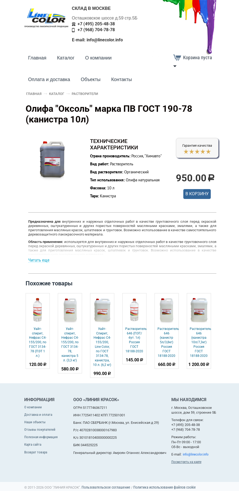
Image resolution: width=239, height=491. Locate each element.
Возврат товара (35, 452)
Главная (37, 58)
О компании (98, 58)
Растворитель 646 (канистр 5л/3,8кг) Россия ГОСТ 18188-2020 (168, 342)
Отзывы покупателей (39, 430)
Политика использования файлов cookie (164, 487)
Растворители (85, 94)
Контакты (121, 79)
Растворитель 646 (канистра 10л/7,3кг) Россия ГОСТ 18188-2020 (200, 342)
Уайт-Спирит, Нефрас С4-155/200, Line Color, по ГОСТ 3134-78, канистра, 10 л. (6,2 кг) (102, 347)
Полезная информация (41, 437)
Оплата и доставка (49, 79)
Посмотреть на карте (186, 462)
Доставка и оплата (38, 415)
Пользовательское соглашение (106, 487)
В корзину (197, 193)
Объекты (90, 79)
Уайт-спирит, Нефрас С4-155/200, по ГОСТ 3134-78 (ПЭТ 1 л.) (37, 342)
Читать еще (39, 260)
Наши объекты (35, 422)
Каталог (65, 58)
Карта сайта (32, 444)
